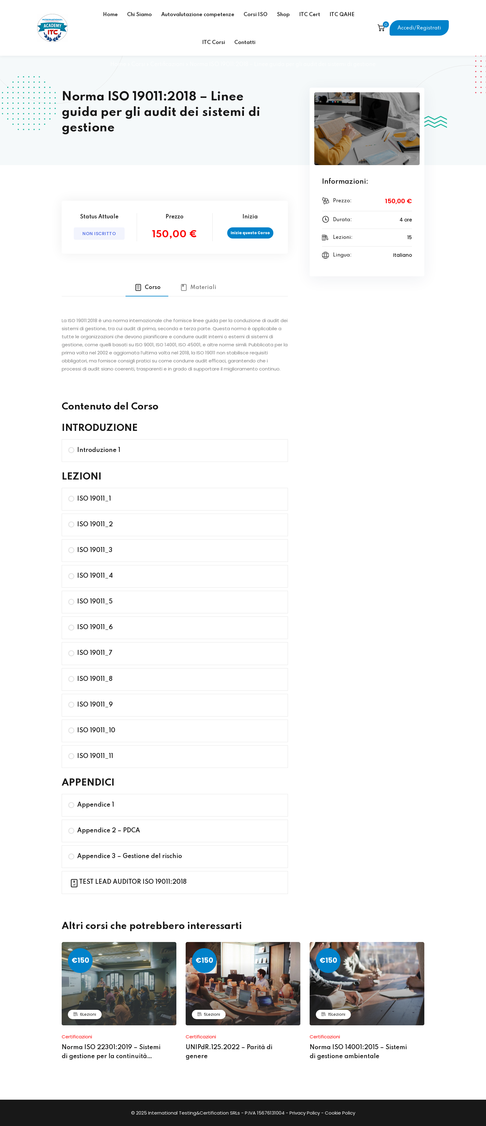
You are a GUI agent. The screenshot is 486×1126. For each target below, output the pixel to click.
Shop (283, 14)
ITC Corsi (213, 42)
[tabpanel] (175, 344)
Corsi (138, 64)
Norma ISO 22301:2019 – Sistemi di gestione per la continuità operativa (111, 1053)
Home (110, 14)
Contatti (244, 42)
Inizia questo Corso (250, 232)
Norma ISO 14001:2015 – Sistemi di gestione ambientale (358, 1052)
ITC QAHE (342, 14)
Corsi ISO (255, 14)
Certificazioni (167, 64)
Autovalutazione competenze (197, 14)
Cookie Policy (340, 1113)
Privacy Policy (304, 1113)
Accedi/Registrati (419, 28)
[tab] (147, 287)
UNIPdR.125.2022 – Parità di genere (229, 1052)
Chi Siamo (139, 14)
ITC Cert (309, 14)
